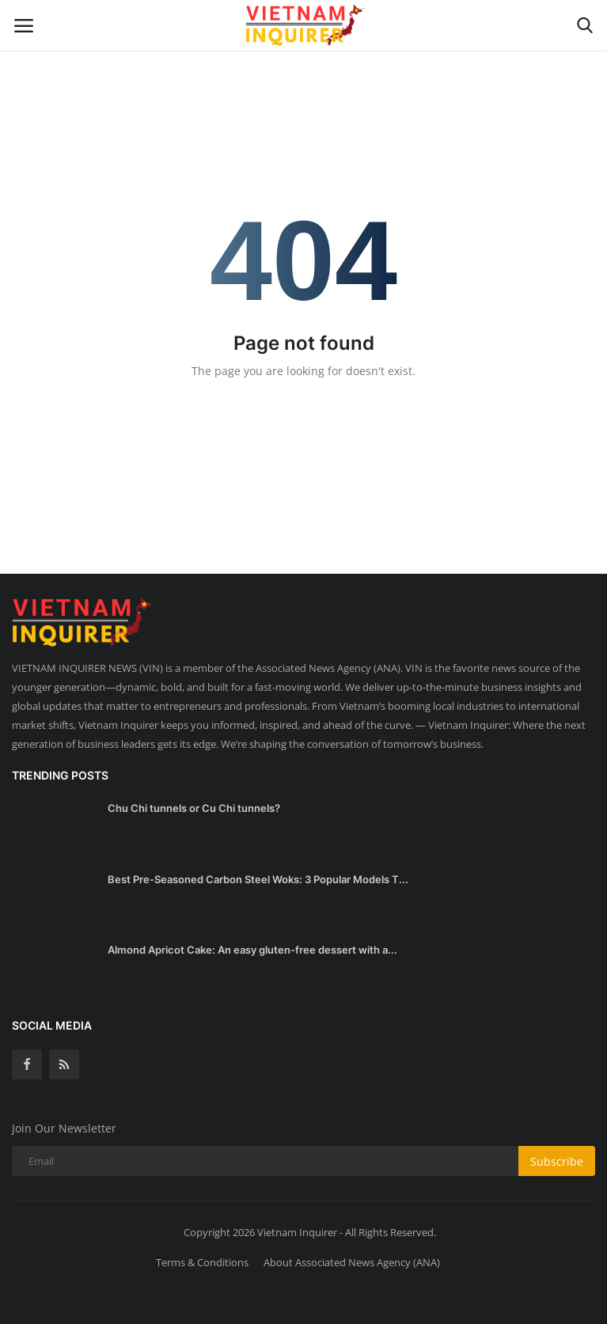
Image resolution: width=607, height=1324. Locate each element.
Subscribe (556, 1161)
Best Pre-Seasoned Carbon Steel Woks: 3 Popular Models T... (258, 879)
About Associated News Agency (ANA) (352, 1262)
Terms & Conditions (202, 1262)
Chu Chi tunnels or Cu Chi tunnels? (194, 808)
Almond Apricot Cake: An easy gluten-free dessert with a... (252, 949)
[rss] (64, 1064)
